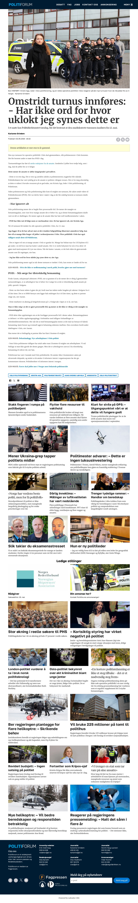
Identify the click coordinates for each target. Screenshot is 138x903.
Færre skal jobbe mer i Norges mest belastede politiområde (43, 368)
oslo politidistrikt (108, 377)
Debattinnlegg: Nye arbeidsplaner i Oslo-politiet (39, 340)
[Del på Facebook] (118, 140)
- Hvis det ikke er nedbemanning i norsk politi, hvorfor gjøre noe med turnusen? (52, 269)
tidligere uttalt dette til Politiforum (22, 239)
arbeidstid (91, 377)
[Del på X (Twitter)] (123, 140)
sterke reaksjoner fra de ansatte (42, 165)
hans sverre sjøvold (74, 377)
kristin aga (36, 377)
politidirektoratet (53, 377)
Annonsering (109, 4)
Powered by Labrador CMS (69, 900)
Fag (69, 4)
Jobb (77, 4)
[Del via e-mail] (127, 140)
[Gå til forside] (31, 4)
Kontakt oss (90, 4)
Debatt (60, 4)
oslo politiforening (19, 377)
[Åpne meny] (128, 4)
